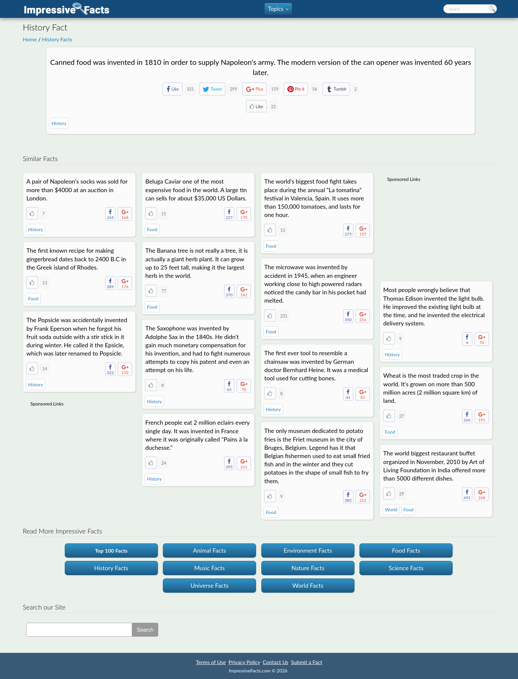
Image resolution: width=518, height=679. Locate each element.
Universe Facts (210, 585)
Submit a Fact (306, 662)
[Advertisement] (436, 227)
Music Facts (209, 568)
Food (152, 229)
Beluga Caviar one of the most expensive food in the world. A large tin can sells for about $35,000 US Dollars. (196, 189)
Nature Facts (307, 568)
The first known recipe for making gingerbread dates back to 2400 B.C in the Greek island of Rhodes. (76, 259)
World (391, 509)
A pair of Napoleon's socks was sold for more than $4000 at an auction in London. (77, 189)
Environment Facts (308, 550)
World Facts (307, 585)
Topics (278, 10)
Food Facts (406, 550)
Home (30, 39)
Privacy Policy (244, 662)
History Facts (57, 39)
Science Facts (406, 568)
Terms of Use (211, 662)
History (59, 123)
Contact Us (275, 662)
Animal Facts (209, 550)
